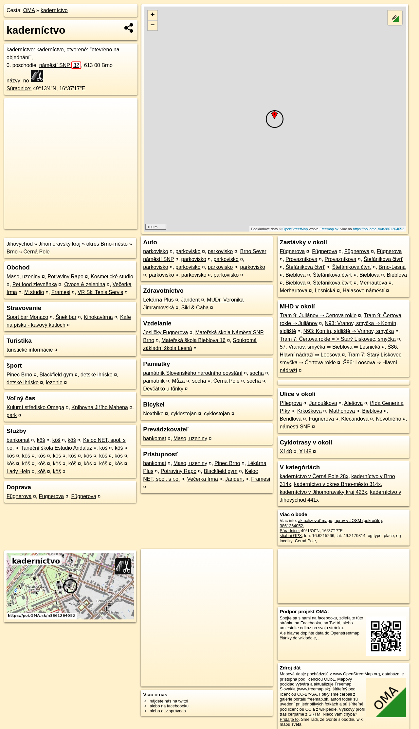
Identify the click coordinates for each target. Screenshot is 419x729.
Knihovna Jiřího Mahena (99, 407)
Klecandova (355, 419)
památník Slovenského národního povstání (192, 373)
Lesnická (325, 290)
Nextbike (153, 413)
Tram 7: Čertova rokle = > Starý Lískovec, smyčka (338, 339)
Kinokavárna (98, 317)
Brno (12, 251)
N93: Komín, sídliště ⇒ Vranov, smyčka (348, 331)
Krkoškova (309, 411)
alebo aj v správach (168, 710)
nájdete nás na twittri (169, 701)
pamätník (154, 381)
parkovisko (155, 251)
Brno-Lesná (392, 267)
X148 (286, 451)
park (12, 415)
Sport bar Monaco (27, 317)
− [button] (153, 25)
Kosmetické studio (112, 276)
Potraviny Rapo (65, 276)
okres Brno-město (107, 244)
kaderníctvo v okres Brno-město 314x (337, 484)
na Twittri (331, 622)
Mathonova (342, 411)
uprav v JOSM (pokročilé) (358, 520)
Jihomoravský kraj (60, 244)
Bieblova (295, 275)
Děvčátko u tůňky (163, 388)
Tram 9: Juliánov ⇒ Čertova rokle (318, 315)
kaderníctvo (54, 10)
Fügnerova (19, 496)
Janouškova (323, 403)
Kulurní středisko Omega (35, 407)
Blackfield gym (56, 374)
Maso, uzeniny (23, 276)
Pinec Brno (19, 374)
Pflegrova (291, 403)
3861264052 (291, 525)
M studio (34, 292)
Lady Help (18, 471)
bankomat (18, 440)
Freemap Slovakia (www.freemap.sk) (316, 686)
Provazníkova (301, 259)
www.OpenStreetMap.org (356, 673)
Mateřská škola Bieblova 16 (193, 340)
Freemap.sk (328, 229)
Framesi (60, 292)
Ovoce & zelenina (84, 284)
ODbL (329, 679)
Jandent (190, 300)
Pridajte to (289, 719)
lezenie (54, 382)
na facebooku (324, 618)
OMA (29, 10)
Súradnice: (19, 88)
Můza (178, 381)
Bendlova (291, 419)
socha (257, 373)
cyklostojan (184, 413)
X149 (305, 451)
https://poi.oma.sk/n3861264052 (378, 229)
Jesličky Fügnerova (165, 332)
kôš (41, 440)
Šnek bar (65, 317)
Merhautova (373, 283)
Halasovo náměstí (364, 290)
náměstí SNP (60, 65)
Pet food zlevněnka (34, 284)
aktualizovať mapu (315, 520)
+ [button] (153, 15)
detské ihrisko (97, 374)
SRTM (314, 714)
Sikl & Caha (195, 307)
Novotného (388, 419)
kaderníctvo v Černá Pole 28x (314, 476)
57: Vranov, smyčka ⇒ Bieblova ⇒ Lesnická (330, 347)
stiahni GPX (291, 535)
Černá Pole (37, 251)
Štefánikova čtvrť (383, 259)
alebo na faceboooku (169, 705)
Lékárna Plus (158, 300)
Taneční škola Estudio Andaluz (56, 448)
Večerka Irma (202, 479)
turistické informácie (30, 350)
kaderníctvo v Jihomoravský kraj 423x (323, 492)
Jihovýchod (20, 244)
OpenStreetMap (295, 229)
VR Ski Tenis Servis (100, 292)
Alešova (353, 403)
